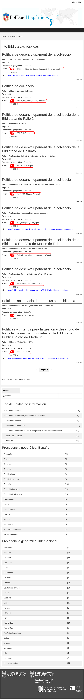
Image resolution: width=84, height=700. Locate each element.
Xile (5, 654)
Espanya (7, 583)
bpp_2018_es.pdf (23, 352)
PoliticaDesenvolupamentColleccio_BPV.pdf (34, 256)
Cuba (6, 568)
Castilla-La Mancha (11, 480)
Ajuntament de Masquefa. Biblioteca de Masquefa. (28, 214)
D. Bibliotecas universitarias (14, 426)
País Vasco (8, 525)
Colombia (27, 349)
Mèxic (6, 603)
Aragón (7, 460)
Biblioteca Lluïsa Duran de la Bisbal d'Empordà (27, 60)
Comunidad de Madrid (12, 490)
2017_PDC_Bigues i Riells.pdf (28, 195)
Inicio (4, 37)
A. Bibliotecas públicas (12, 411)
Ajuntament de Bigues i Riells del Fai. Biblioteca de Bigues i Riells (34, 185)
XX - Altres (8, 659)
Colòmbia (7, 558)
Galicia (6, 505)
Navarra (7, 520)
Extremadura (9, 500)
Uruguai (7, 644)
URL (4, 76)
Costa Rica (8, 563)
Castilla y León (9, 475)
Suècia (6, 639)
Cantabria (7, 470)
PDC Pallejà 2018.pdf (25, 134)
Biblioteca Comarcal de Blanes (21, 92)
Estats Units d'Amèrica (12, 588)
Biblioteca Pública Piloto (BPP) (21, 343)
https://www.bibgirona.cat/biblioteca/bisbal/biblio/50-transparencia (33, 76)
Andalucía (8, 455)
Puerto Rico (8, 624)
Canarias (7, 465)
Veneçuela (8, 649)
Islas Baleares (9, 510)
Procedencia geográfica (12, 66)
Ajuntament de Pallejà (17, 124)
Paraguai (7, 613)
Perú (6, 619)
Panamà (7, 608)
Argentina (7, 553)
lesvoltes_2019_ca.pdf (25, 316)
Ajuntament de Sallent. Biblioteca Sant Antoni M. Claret (30, 275)
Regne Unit (8, 629)
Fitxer (4, 69)
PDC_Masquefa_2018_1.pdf (28, 223)
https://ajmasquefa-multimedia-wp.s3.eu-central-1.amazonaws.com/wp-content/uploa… (41, 230)
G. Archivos (8, 441)
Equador (7, 578)
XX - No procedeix (11, 664)
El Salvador (8, 573)
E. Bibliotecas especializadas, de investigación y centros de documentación (33, 431)
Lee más (79, 80)
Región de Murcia (11, 535)
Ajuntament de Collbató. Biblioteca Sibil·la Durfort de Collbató (32, 156)
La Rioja (7, 515)
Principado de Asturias (12, 530)
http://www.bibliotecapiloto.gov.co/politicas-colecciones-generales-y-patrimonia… (39, 359)
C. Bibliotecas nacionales (13, 421)
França (6, 593)
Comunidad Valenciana (13, 495)
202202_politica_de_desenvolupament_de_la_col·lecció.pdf (40, 70)
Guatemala (8, 598)
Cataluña (27, 66)
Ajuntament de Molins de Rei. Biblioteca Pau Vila (28, 249)
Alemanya (8, 548)
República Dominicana (12, 634)
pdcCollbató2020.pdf (25, 166)
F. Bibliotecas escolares (13, 436)
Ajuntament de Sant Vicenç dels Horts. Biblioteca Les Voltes (32, 306)
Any (3, 63)
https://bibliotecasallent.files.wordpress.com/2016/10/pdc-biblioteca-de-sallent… (38, 291)
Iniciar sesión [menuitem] (76, 2)
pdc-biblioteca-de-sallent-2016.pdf (30, 284)
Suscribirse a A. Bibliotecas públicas (16, 380)
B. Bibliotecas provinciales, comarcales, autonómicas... (25, 416)
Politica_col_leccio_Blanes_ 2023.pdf (31, 101)
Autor (4, 60)
